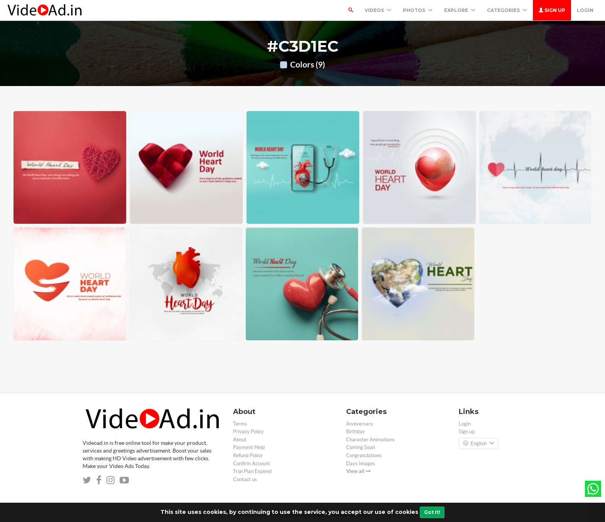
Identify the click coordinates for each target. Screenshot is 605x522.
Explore (459, 10)
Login (585, 10)
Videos (378, 10)
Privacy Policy (248, 431)
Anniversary (359, 424)
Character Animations (370, 440)
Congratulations (364, 455)
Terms (240, 424)
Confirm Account (251, 463)
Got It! (432, 512)
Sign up (552, 10)
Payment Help (249, 447)
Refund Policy (248, 455)
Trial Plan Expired (252, 471)
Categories (507, 10)
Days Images (360, 463)
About (240, 440)
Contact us (245, 479)
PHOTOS (418, 10)
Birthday (355, 431)
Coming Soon (360, 447)
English (478, 444)
